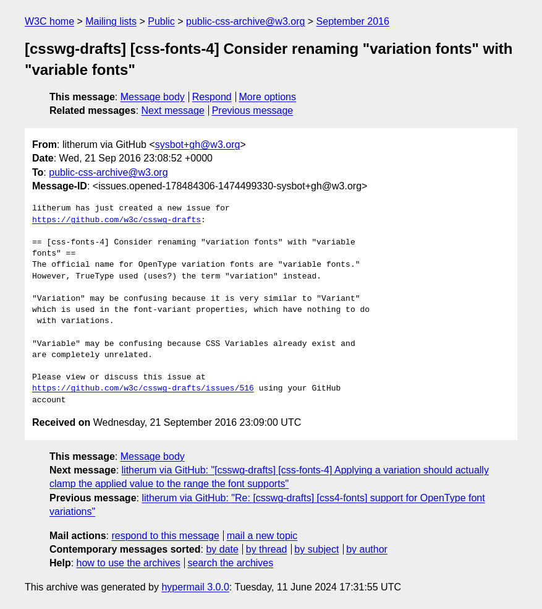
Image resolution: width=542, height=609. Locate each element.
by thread (266, 549)
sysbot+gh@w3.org (197, 144)
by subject (316, 549)
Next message (173, 110)
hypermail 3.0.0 (195, 587)
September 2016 (352, 21)
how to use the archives (128, 563)
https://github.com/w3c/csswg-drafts (116, 220)
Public (161, 21)
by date (222, 549)
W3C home (49, 21)
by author (366, 549)
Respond (212, 97)
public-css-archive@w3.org (245, 21)
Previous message (253, 110)
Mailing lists (111, 21)
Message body (153, 97)
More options (268, 97)
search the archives (231, 563)
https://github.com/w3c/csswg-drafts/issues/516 (143, 388)
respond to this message (165, 535)
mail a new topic (262, 535)
